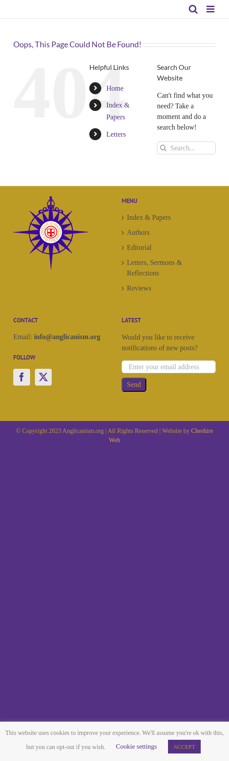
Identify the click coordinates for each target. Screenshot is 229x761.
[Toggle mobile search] (193, 9)
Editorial (139, 247)
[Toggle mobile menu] (211, 9)
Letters (116, 134)
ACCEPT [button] (184, 746)
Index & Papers (149, 217)
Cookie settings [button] (136, 746)
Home (114, 88)
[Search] (163, 147)
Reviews (139, 288)
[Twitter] (43, 377)
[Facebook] (21, 377)
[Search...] (186, 147)
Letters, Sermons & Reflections (154, 268)
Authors (138, 232)
